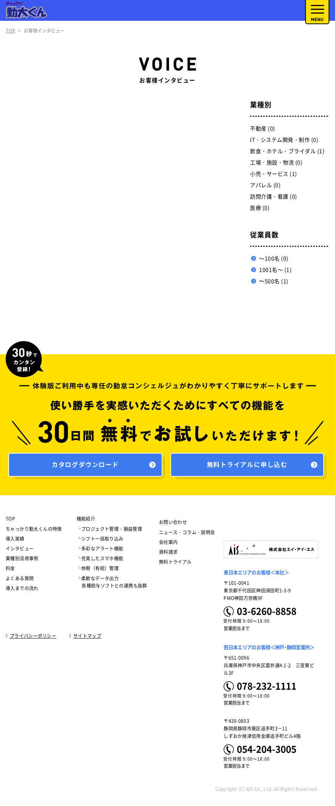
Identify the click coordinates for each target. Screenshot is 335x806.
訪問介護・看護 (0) (273, 196)
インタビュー (20, 550)
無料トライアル (175, 563)
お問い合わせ (173, 524)
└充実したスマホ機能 (100, 560)
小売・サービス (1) (273, 174)
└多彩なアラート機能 (100, 550)
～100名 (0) (274, 258)
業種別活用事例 (22, 560)
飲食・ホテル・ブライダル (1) (287, 151)
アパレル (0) (265, 185)
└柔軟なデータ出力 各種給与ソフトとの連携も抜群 (112, 584)
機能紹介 (86, 521)
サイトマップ (87, 638)
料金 (10, 570)
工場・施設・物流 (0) (276, 162)
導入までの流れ (22, 590)
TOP (11, 30)
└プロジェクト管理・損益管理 (109, 531)
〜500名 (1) (274, 281)
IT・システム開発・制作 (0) (284, 140)
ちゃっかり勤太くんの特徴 (34, 531)
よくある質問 (20, 580)
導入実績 (15, 540)
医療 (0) (260, 208)
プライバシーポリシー (33, 638)
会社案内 (168, 544)
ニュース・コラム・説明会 (187, 534)
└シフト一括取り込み (100, 540)
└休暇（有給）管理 (98, 570)
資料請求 (168, 554)
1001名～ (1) (275, 270)
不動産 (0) (262, 128)
